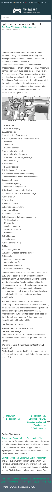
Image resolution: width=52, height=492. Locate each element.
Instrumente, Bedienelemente (24, 27)
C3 (22, 3)
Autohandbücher (6, 2)
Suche (3, 482)
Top (8, 479)
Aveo (16, 3)
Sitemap (15, 479)
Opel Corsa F (43, 3)
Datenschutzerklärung (39, 479)
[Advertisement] (26, 41)
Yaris (34, 3)
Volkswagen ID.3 (15, 482)
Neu (3, 479)
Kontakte (24, 479)
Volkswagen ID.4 (31, 482)
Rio (27, 3)
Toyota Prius (45, 482)
